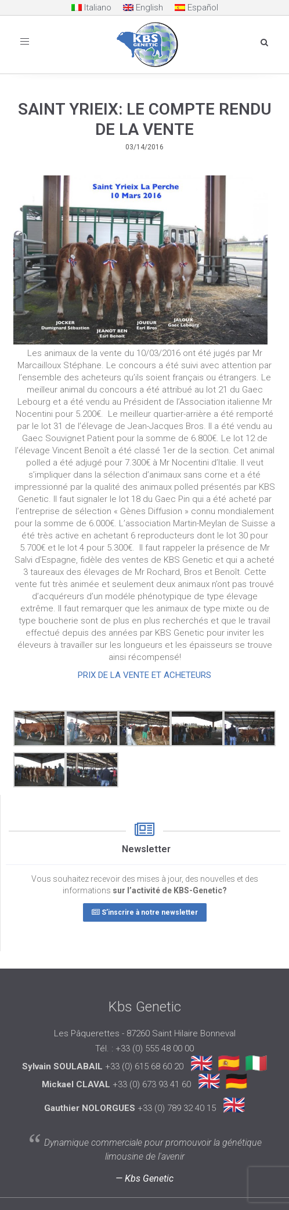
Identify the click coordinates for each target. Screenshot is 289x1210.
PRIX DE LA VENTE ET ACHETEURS (144, 675)
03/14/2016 (144, 147)
